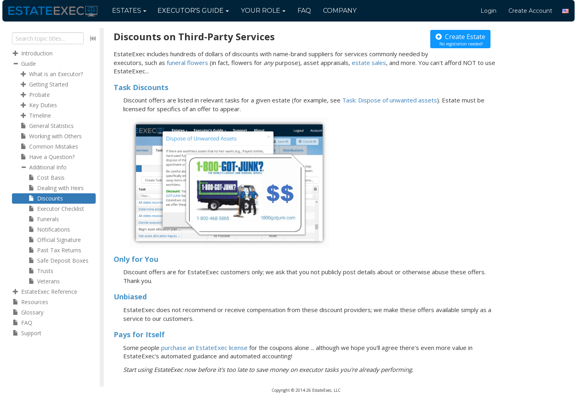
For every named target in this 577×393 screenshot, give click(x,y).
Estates (129, 10)
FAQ (304, 10)
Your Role (263, 10)
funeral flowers (187, 63)
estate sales (369, 63)
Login (488, 10)
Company (339, 10)
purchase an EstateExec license (204, 348)
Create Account (530, 10)
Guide (193, 10)
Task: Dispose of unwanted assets (389, 100)
